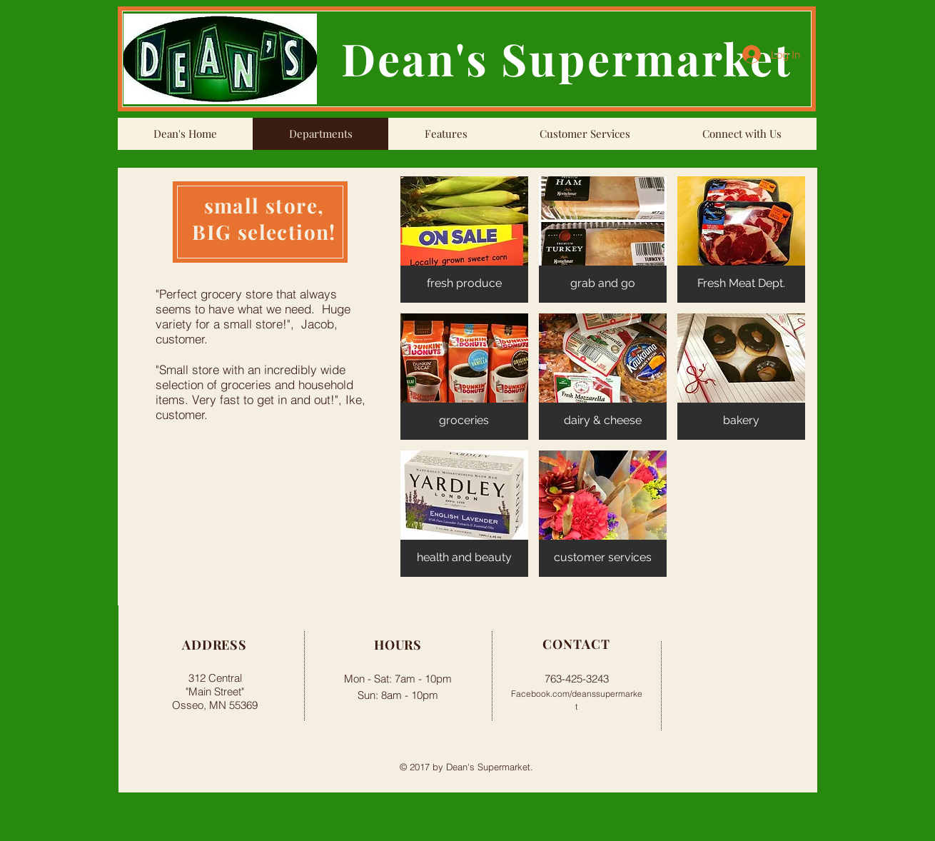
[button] (464, 239)
